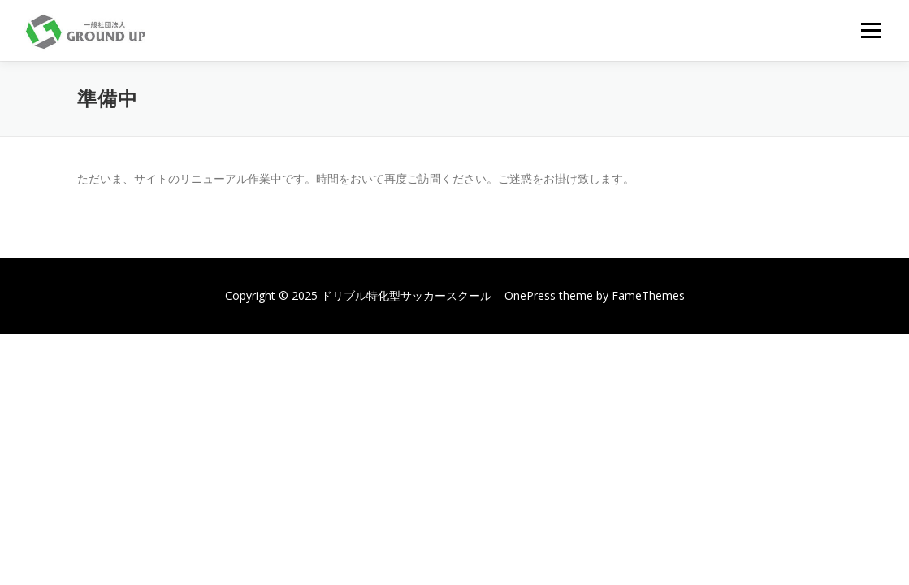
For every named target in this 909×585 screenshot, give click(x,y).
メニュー (870, 30)
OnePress (530, 295)
